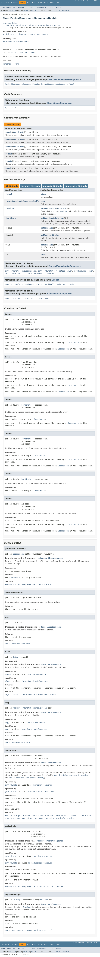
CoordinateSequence (40, 34)
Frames (32, 7)
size (43, 255)
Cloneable (23, 34)
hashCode (29, 284)
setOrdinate (47, 245)
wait (59, 284)
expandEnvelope (48, 208)
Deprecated (43, 3)
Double (8, 132)
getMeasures (80, 271)
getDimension (65, 271)
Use (28, 3)
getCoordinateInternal (52, 218)
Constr (26, 10)
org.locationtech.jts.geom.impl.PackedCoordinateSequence (33, 25)
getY (7, 273)
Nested (12, 10)
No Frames (41, 7)
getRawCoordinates (50, 235)
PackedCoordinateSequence (16, 42)
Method (34, 10)
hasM (40, 298)
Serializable (9, 34)
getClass (18, 284)
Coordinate (18, 132)
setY (20, 273)
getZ (33, 298)
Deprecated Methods (76, 186)
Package (14, 3)
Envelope (9, 208)
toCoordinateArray (34, 273)
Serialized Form (11, 64)
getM (27, 298)
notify (39, 284)
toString (50, 273)
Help (58, 3)
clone (43, 194)
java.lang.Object (10, 23)
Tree (34, 3)
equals (8, 284)
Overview (5, 3)
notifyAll (49, 284)
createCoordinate (14, 298)
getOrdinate (47, 228)
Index (52, 3)
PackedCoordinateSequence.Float (57, 84)
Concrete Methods (52, 186)
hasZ (47, 298)
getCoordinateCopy (47, 271)
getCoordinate (12, 271)
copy (43, 201)
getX (91, 271)
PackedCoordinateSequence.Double (22, 84)
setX (14, 273)
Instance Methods (30, 186)
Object (8, 194)
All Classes (56, 7)
